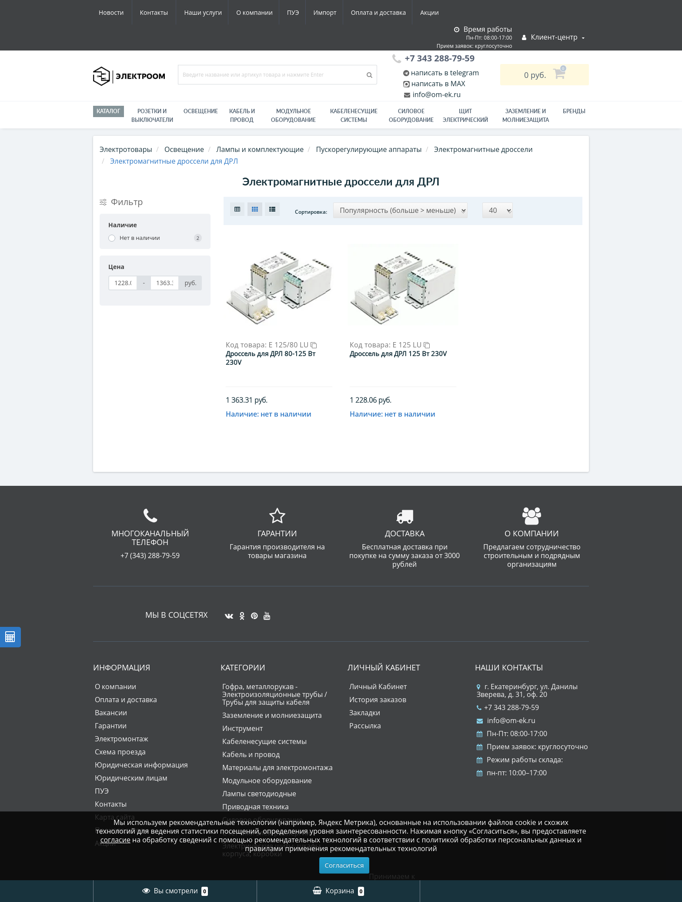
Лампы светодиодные (259, 779)
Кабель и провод (242, 115)
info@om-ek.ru (436, 94)
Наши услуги (118, 12)
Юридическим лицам (131, 764)
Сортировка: (311, 211)
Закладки (364, 698)
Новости (390, 12)
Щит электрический (465, 115)
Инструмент (242, 714)
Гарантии (111, 712)
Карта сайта (115, 803)
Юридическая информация (141, 751)
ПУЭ (211, 12)
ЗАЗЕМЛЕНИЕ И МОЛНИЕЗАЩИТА (525, 115)
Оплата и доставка (300, 12)
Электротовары (126, 149)
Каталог (108, 111)
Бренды (574, 111)
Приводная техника (255, 793)
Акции (353, 12)
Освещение (201, 111)
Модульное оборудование (293, 115)
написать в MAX (438, 83)
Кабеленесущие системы (354, 115)
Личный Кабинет (378, 672)
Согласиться (344, 865)
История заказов (377, 685)
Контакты (434, 12)
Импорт (245, 12)
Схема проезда (120, 738)
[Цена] (122, 283)
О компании (171, 12)
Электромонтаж (121, 725)
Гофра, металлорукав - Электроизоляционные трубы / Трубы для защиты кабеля (274, 680)
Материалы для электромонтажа (277, 753)
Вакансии (111, 698)
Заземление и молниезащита (272, 701)
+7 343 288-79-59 (508, 693)
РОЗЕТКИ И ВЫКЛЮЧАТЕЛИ (152, 115)
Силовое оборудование (411, 115)
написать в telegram (444, 72)
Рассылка (365, 712)
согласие (115, 840)
